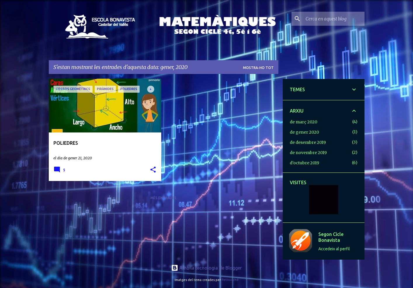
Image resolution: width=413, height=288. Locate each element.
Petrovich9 (230, 280)
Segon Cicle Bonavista (330, 237)
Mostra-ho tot (258, 68)
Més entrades (163, 198)
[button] (153, 170)
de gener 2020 (304, 132)
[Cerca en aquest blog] (334, 19)
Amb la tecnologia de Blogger (206, 267)
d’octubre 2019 (304, 162)
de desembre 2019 (308, 142)
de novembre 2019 (308, 152)
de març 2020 (303, 122)
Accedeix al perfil (334, 248)
